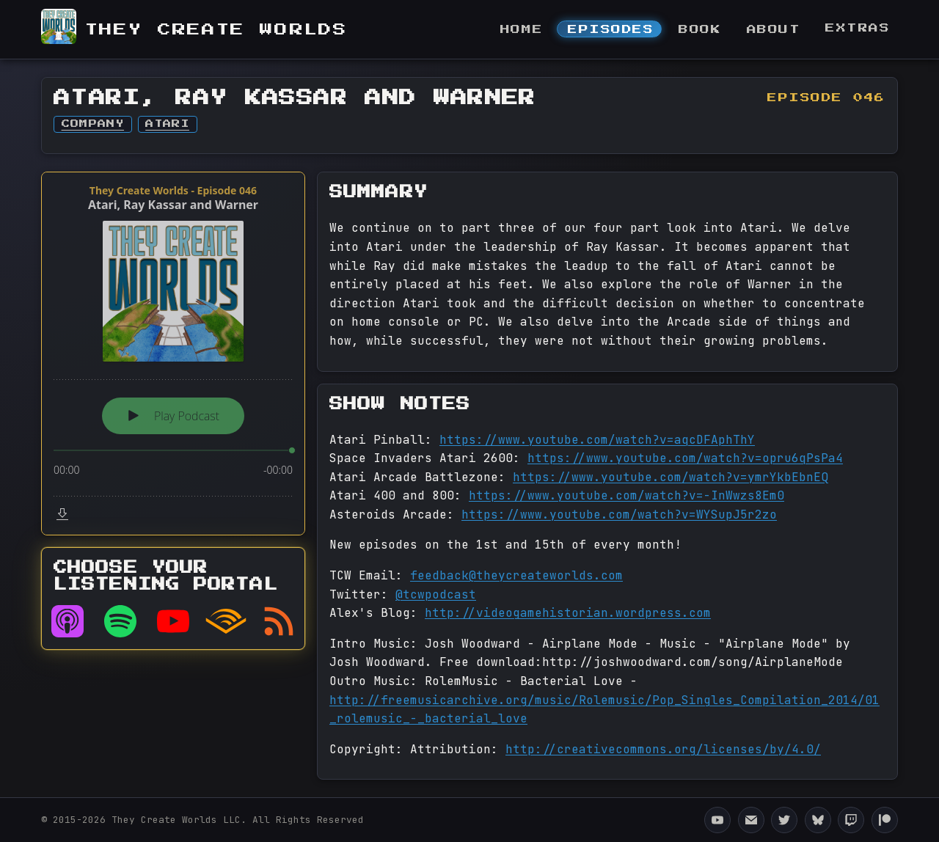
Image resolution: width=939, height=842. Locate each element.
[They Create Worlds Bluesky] (818, 820)
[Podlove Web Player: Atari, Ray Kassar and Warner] (173, 353)
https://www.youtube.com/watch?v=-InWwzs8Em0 (626, 495)
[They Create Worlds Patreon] (885, 820)
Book (700, 29)
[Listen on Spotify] (120, 621)
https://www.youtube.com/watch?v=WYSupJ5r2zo (619, 514)
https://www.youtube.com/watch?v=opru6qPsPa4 (685, 458)
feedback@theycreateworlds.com (516, 575)
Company (93, 124)
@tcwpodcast (435, 594)
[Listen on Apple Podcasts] (67, 621)
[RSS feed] (279, 621)
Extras (857, 28)
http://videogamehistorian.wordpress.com (568, 612)
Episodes (611, 29)
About (774, 29)
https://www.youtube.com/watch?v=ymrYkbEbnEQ (670, 477)
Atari (167, 124)
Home (521, 29)
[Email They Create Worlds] (751, 820)
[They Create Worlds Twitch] (851, 820)
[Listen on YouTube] (173, 621)
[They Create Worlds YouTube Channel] (717, 820)
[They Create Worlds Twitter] (784, 820)
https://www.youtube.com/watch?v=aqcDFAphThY (597, 439)
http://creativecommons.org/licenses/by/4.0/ (663, 749)
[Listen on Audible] (226, 621)
